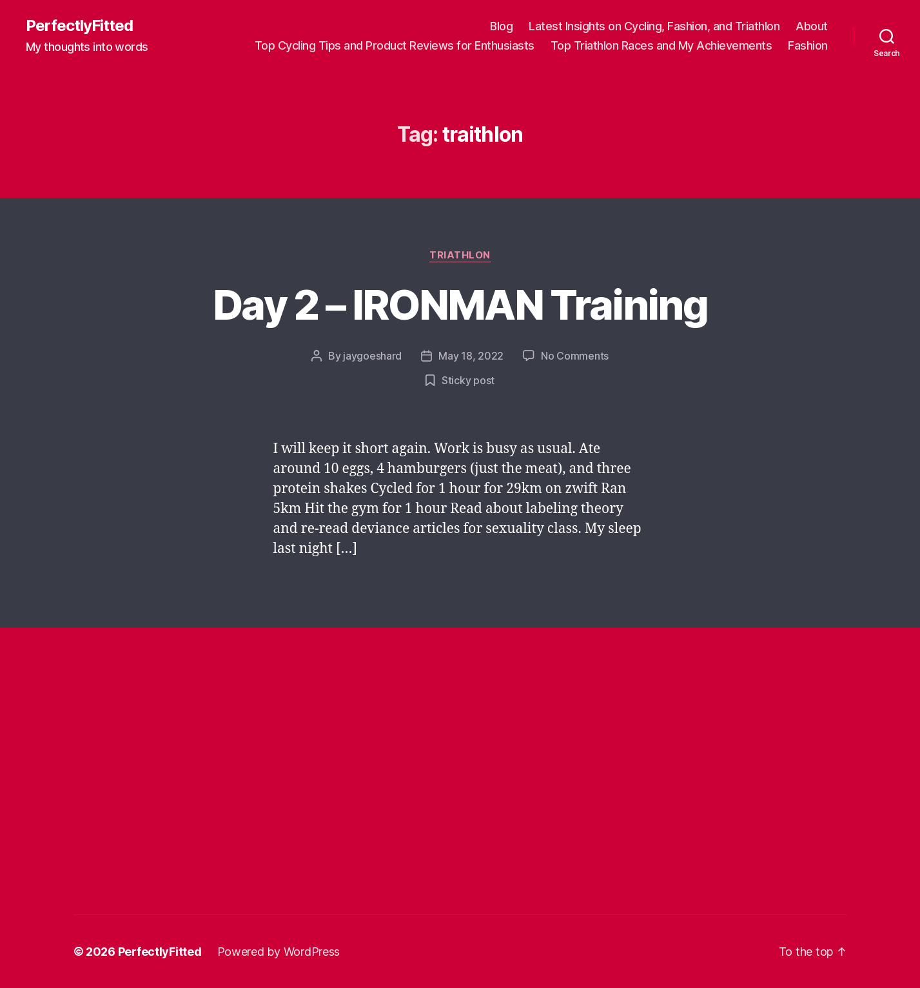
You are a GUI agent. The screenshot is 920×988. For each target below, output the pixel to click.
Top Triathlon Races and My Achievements (661, 45)
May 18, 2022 (471, 355)
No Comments (575, 355)
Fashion (808, 45)
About (812, 26)
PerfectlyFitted (79, 26)
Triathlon (460, 255)
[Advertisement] (308, 708)
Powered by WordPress (278, 951)
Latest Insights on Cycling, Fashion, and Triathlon (654, 26)
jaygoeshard (372, 355)
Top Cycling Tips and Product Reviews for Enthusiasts (394, 45)
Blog (501, 26)
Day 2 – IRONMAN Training (460, 304)
